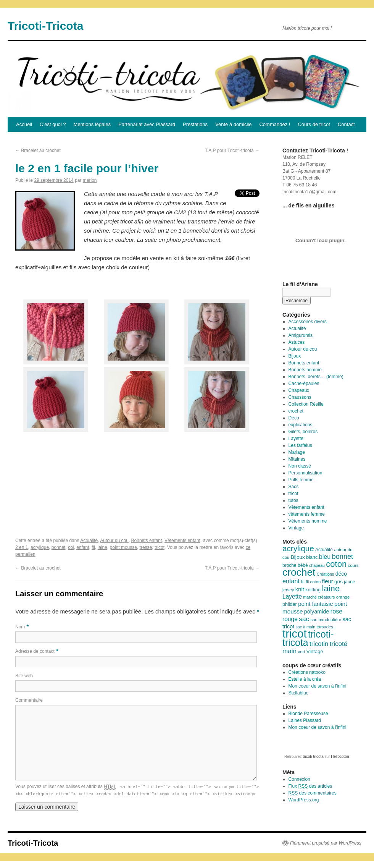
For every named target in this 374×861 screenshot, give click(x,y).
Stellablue (299, 693)
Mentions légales (92, 124)
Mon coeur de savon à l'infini (318, 686)
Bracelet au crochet (38, 150)
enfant (82, 547)
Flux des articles (310, 786)
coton (336, 564)
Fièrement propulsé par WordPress (325, 843)
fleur (327, 581)
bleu (325, 556)
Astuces (297, 342)
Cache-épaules (304, 383)
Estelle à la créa (305, 679)
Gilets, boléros (303, 431)
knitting (313, 589)
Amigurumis (301, 335)
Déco (294, 418)
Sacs (294, 486)
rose (336, 611)
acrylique (40, 547)
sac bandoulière (326, 619)
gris (338, 581)
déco (341, 574)
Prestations (195, 124)
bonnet (59, 547)
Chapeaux (299, 390)
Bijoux (295, 356)
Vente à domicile (233, 124)
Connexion (299, 779)
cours (353, 565)
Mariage (297, 452)
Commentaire (29, 700)
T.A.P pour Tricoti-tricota (232, 150)
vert (301, 651)
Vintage (296, 528)
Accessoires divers (308, 321)
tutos (293, 500)
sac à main (306, 627)
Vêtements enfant (182, 540)
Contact (346, 124)
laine (102, 547)
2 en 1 (21, 547)
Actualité (89, 540)
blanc (312, 557)
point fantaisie (315, 604)
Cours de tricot (314, 124)
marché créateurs (319, 597)
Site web (24, 675)
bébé (303, 565)
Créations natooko (307, 672)
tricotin (319, 643)
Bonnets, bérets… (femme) (316, 376)
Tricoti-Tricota (45, 25)
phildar (289, 604)
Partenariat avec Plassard (146, 124)
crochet (296, 411)
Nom (20, 627)
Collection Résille (306, 404)
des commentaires (313, 793)
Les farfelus (300, 445)
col (71, 547)
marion (90, 180)
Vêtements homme (308, 521)
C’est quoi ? (53, 124)
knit (299, 589)
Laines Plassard (305, 720)
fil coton (313, 581)
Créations (325, 574)
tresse (146, 547)
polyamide (316, 612)
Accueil (24, 124)
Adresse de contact (35, 651)
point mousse (123, 547)
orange (343, 597)
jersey (288, 589)
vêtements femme (307, 514)
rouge (290, 619)
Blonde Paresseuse (308, 713)
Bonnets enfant (146, 540)
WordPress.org (304, 800)
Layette (296, 438)
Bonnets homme (305, 369)
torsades (324, 627)
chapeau (317, 565)
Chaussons (300, 397)
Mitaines (297, 459)
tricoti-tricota (308, 638)
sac (304, 619)
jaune (349, 581)
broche (289, 565)
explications (301, 424)
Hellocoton (340, 756)
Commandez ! (274, 124)
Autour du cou (114, 540)
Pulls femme (301, 479)
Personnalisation (305, 473)
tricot (159, 547)
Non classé (300, 466)
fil (93, 547)
